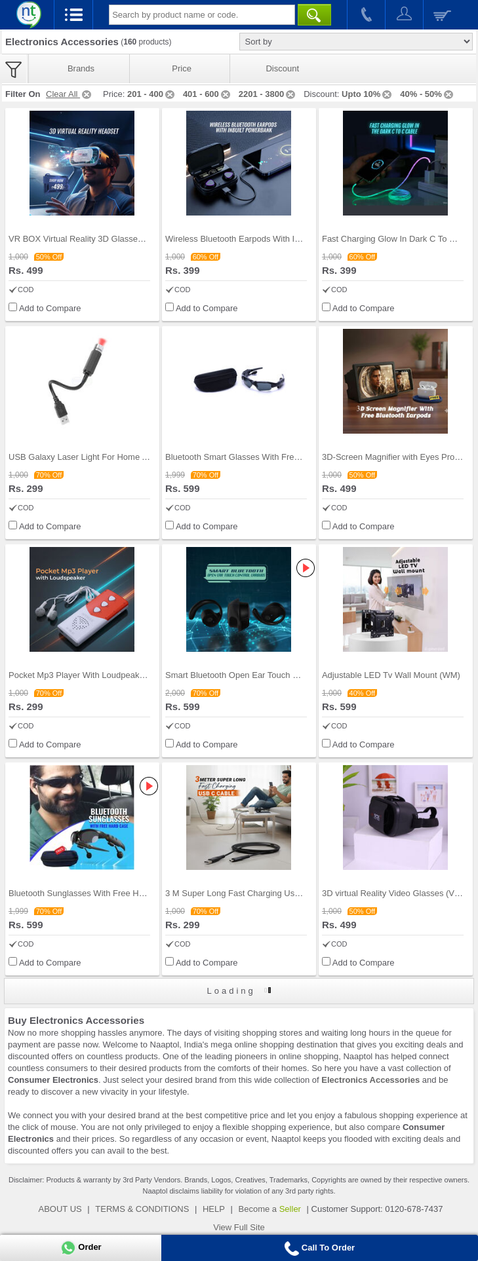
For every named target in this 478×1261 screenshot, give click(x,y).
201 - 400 (151, 94)
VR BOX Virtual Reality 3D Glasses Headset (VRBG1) (111, 239)
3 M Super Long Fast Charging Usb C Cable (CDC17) (266, 893)
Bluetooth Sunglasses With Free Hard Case (91, 893)
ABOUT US (60, 1209)
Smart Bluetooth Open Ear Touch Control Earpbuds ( (264, 675)
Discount (282, 68)
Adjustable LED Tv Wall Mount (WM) (391, 675)
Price (181, 68)
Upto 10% (367, 94)
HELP (214, 1209)
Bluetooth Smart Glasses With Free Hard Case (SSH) (266, 457)
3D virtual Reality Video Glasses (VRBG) (399, 893)
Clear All (69, 94)
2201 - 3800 (268, 94)
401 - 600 (207, 94)
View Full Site (239, 1227)
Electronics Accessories (370, 1080)
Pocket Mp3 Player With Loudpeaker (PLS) (90, 675)
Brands (81, 68)
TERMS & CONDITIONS (142, 1209)
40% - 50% (427, 94)
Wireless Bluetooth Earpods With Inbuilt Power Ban (262, 239)
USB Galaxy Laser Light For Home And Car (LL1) (102, 457)
